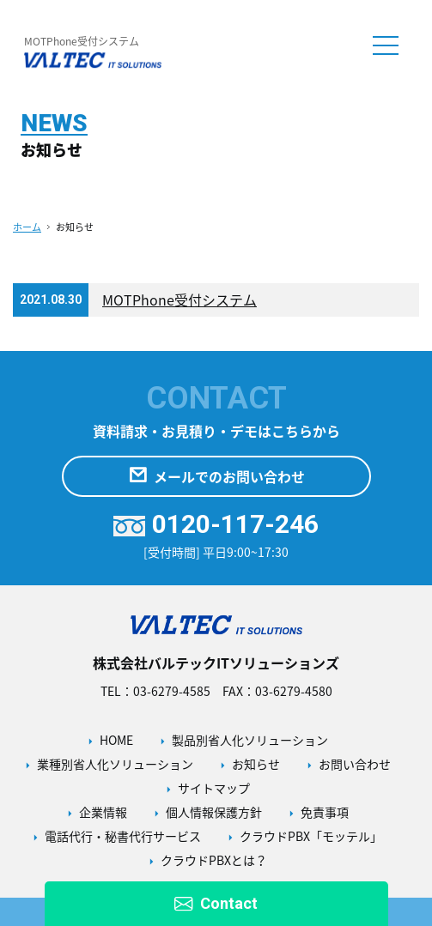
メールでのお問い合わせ (216, 476)
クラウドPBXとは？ (214, 860)
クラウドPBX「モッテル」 (311, 835)
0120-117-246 (216, 524)
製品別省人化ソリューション (250, 739)
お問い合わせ (355, 763)
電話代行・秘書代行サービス (123, 835)
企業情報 (103, 811)
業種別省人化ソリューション (115, 763)
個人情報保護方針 (214, 811)
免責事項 (325, 811)
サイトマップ (214, 787)
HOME (116, 739)
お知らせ (256, 763)
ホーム (27, 227)
